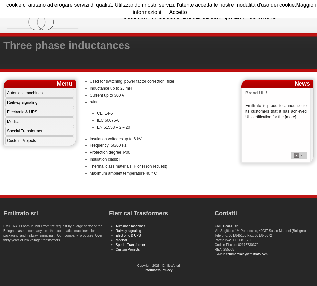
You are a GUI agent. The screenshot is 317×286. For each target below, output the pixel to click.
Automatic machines (25, 93)
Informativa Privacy (158, 270)
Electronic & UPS (22, 112)
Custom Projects (21, 140)
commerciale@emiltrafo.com (247, 254)
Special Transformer (24, 131)
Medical (13, 121)
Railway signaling (22, 102)
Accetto (178, 12)
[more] (290, 117)
